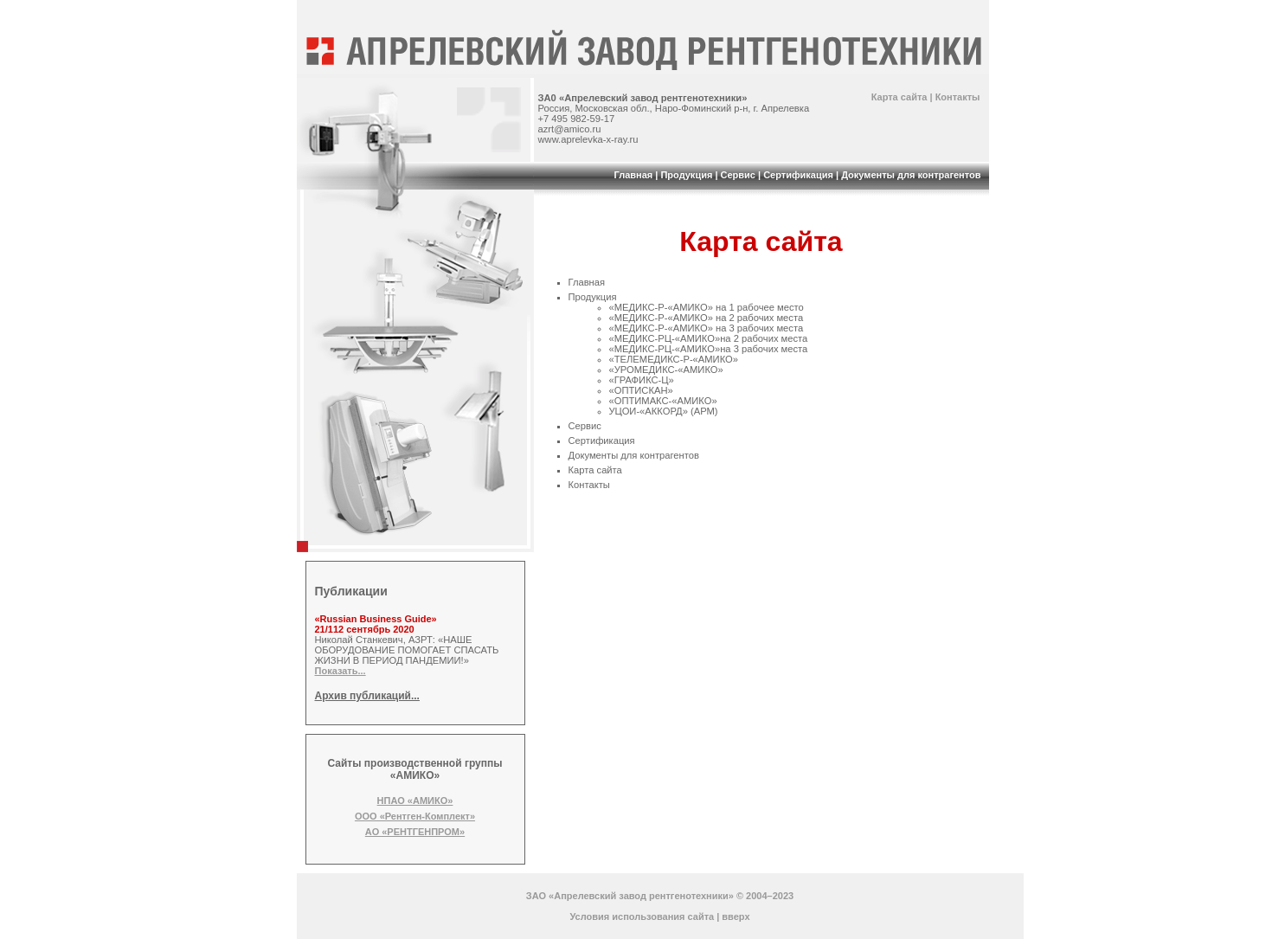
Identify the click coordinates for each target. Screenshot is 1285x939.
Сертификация (798, 175)
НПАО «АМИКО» (415, 800)
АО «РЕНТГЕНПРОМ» (415, 831)
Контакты (957, 97)
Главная (633, 175)
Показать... (340, 671)
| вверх (732, 916)
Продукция (686, 175)
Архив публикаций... (367, 696)
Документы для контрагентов (910, 175)
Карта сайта (899, 97)
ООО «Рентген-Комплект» (415, 816)
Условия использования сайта (641, 916)
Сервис (738, 175)
